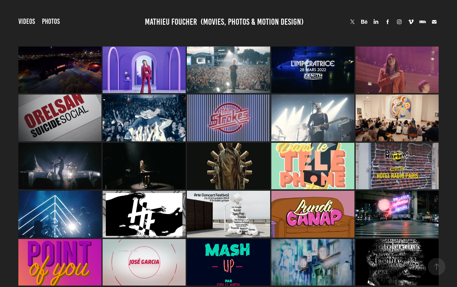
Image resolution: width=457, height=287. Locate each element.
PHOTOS (51, 21)
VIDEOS (26, 21)
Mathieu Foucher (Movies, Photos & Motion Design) (224, 21)
